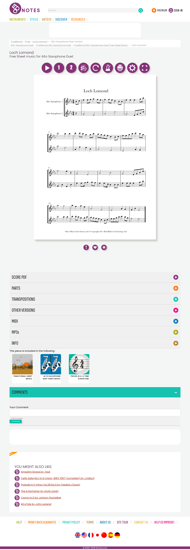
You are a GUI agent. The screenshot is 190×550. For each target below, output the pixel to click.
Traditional (16, 41)
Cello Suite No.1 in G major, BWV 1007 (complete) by (57, 479)
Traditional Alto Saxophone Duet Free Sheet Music (101, 45)
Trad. (27, 41)
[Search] (140, 10)
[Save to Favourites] (95, 247)
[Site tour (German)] (117, 536)
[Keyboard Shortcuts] (104, 247)
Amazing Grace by (35, 472)
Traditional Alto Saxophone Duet (53, 45)
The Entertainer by (39, 492)
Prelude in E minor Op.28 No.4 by (50, 485)
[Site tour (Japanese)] (97, 536)
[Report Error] (86, 247)
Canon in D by (41, 498)
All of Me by (36, 505)
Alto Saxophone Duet (22, 45)
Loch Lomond (40, 41)
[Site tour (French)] (91, 536)
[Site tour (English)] (78, 536)
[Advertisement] (95, 29)
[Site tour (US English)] (84, 536)
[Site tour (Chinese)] (104, 536)
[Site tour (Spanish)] (111, 536)
